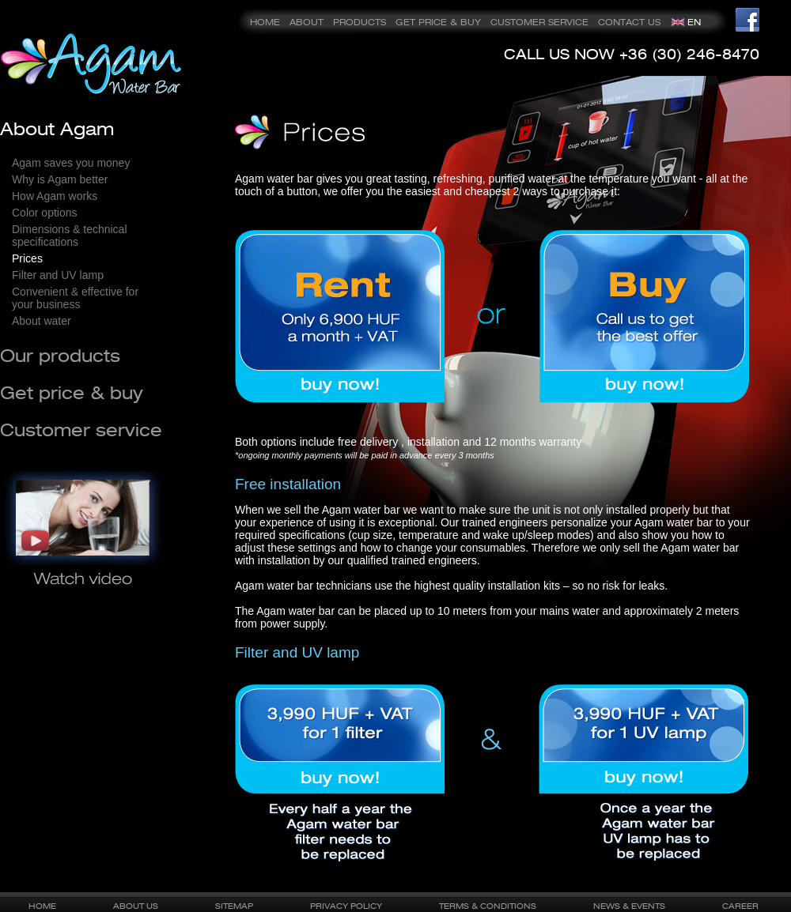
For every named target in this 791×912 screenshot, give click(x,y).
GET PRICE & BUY (438, 22)
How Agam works (54, 196)
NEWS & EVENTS (629, 905)
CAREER (740, 905)
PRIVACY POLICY (346, 905)
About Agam (57, 128)
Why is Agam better (60, 179)
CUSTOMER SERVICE (539, 22)
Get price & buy (71, 392)
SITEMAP (234, 905)
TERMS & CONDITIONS (487, 905)
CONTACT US (629, 22)
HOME (265, 22)
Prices (27, 258)
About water (41, 321)
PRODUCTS (359, 22)
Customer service (81, 429)
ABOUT (307, 22)
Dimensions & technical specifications (69, 235)
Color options (45, 212)
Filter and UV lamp (58, 275)
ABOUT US (135, 905)
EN (694, 22)
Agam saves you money (71, 162)
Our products (60, 355)
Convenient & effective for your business (75, 298)
